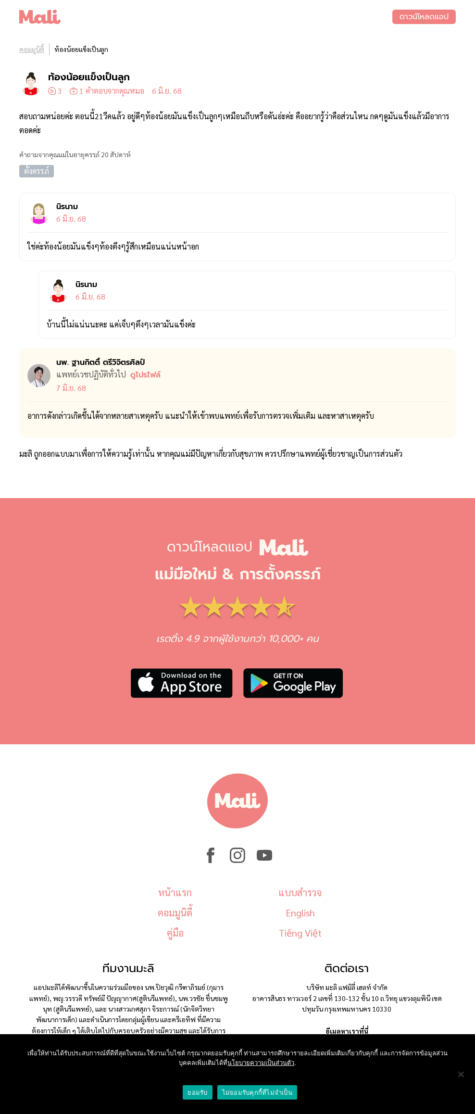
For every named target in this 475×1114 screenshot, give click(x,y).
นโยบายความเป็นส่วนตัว (260, 1062)
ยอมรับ (197, 1092)
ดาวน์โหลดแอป (424, 17)
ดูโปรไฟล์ (145, 375)
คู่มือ (175, 932)
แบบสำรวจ (300, 892)
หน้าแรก (175, 892)
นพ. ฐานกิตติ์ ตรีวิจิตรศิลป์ (100, 362)
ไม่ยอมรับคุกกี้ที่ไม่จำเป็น (257, 1092)
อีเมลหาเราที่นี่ (346, 1030)
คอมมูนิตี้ (31, 49)
